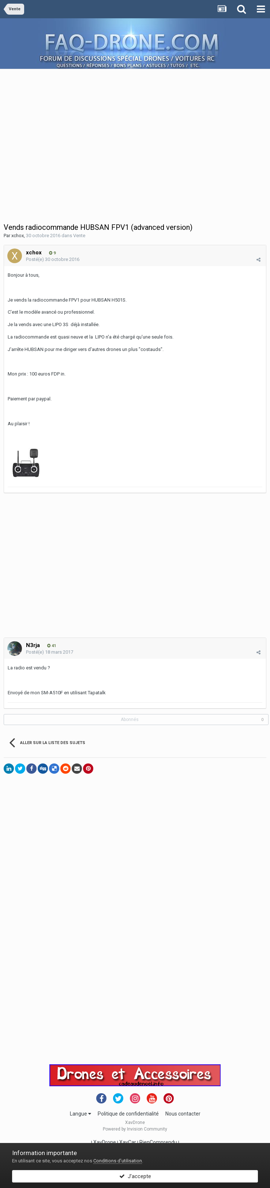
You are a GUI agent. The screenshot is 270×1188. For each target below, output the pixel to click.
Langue (80, 1114)
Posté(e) (52, 259)
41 (51, 645)
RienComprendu (158, 1142)
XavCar (127, 1142)
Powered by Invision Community (135, 1129)
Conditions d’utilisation (117, 1160)
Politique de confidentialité (128, 1114)
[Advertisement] (68, 137)
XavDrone (104, 1142)
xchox (17, 235)
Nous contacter (182, 1114)
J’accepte (135, 1176)
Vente (79, 235)
